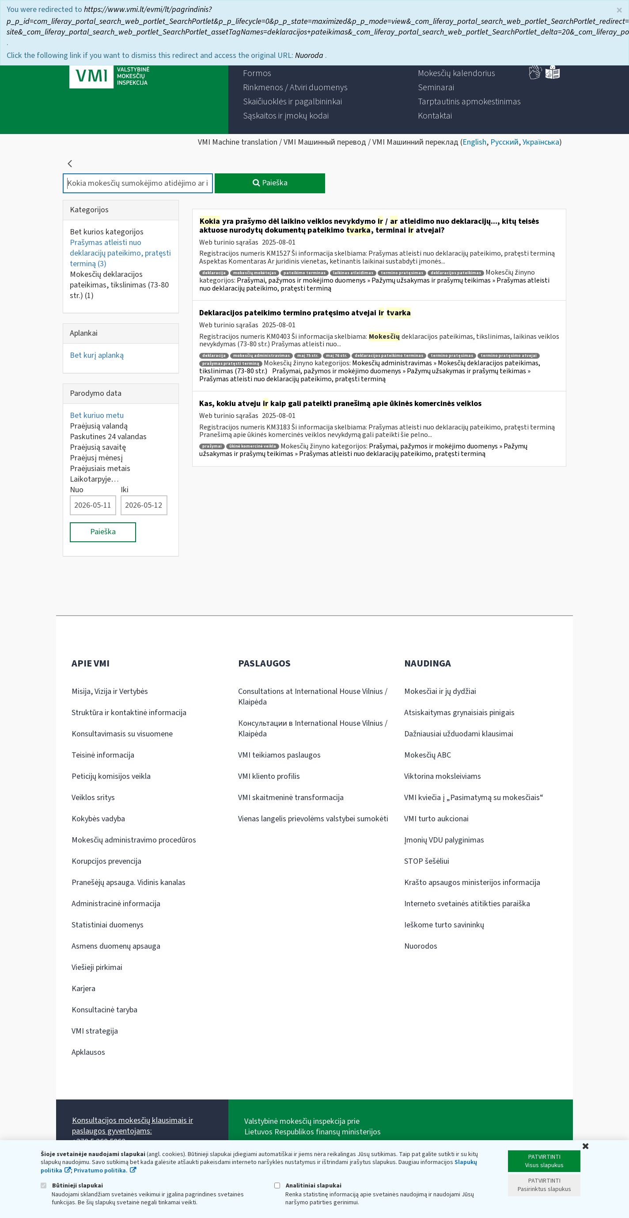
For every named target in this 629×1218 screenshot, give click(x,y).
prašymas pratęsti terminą (230, 364)
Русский (504, 142)
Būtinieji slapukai (72, 1185)
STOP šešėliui (426, 861)
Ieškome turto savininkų (444, 925)
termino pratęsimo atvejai (509, 356)
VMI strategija (95, 1031)
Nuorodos (420, 946)
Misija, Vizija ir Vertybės (110, 691)
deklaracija (214, 273)
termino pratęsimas (402, 273)
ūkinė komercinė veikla (252, 446)
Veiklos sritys (93, 797)
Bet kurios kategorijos (107, 231)
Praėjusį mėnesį (96, 457)
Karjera (83, 988)
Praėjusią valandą (99, 426)
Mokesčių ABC (427, 755)
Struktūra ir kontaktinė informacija (129, 712)
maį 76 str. (336, 356)
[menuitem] (257, 73)
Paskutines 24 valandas (108, 436)
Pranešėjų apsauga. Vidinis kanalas (129, 882)
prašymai (212, 446)
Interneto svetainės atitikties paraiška (467, 903)
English (474, 142)
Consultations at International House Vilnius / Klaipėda (312, 697)
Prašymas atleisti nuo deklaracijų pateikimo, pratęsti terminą (120, 253)
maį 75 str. (307, 356)
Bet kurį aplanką (97, 355)
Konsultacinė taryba (104, 1009)
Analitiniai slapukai (307, 1185)
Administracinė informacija (116, 903)
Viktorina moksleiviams (442, 776)
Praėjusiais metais (100, 468)
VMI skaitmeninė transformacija (291, 797)
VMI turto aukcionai (436, 818)
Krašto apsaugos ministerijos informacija (472, 882)
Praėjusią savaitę (98, 447)
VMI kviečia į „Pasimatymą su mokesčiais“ (473, 797)
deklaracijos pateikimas (456, 273)
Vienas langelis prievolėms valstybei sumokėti (313, 818)
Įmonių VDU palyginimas (444, 840)
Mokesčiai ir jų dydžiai (440, 691)
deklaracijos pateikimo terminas (389, 356)
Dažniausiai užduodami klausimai (458, 733)
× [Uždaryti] (619, 9)
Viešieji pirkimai (97, 967)
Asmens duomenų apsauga (116, 946)
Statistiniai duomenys (108, 925)
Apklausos (88, 1052)
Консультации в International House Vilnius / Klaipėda (312, 728)
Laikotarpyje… (94, 479)
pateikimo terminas (305, 273)
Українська (541, 142)
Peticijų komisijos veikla (111, 776)
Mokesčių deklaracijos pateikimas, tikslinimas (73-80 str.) (119, 285)
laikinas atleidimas (353, 273)
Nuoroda (310, 54)
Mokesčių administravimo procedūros (134, 840)
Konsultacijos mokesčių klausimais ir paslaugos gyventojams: (132, 1126)
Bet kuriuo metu (97, 415)
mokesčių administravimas (261, 356)
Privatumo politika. (101, 1170)
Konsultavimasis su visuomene (122, 733)
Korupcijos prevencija (106, 861)
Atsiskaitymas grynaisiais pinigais (459, 712)
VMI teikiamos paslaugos (279, 755)
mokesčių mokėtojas (254, 273)
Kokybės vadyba (98, 818)
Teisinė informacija (103, 755)
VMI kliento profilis (269, 776)
